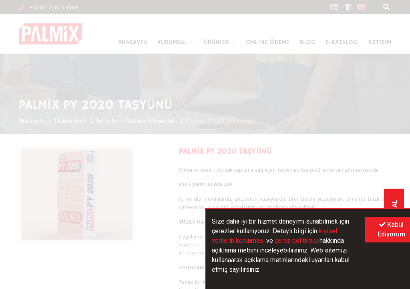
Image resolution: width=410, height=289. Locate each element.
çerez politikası (296, 240)
